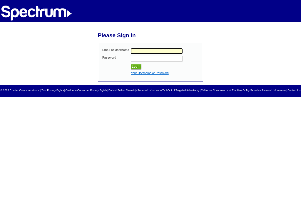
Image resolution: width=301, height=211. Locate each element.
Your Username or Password (149, 73)
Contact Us (293, 90)
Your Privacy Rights (52, 90)
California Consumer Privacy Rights (86, 90)
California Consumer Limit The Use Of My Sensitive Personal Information (243, 90)
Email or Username (115, 50)
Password (109, 57)
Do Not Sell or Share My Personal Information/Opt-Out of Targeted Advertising (153, 90)
